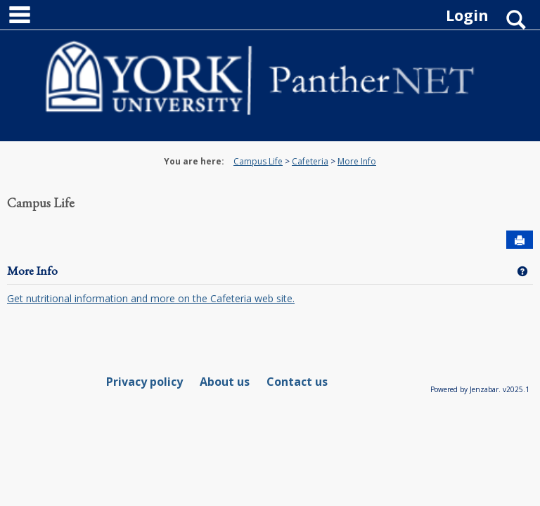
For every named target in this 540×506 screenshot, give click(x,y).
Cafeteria (310, 161)
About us (225, 381)
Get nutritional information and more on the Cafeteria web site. (151, 298)
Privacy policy (144, 381)
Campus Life (258, 161)
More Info (357, 161)
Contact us (297, 381)
